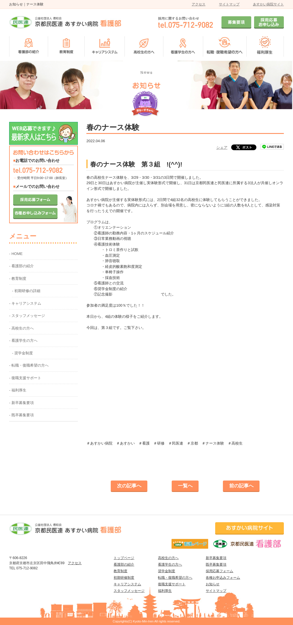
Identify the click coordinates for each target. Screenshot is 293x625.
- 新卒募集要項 (21, 403)
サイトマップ (229, 4)
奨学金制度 (166, 571)
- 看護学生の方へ (23, 340)
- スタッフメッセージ (27, 315)
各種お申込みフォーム (223, 578)
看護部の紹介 (124, 564)
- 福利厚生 (17, 390)
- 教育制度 (17, 278)
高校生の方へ (168, 558)
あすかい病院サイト (268, 4)
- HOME (16, 254)
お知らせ (212, 584)
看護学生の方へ (170, 564)
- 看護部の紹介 (21, 266)
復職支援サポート (171, 584)
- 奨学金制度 (22, 353)
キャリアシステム (127, 584)
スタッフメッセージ (129, 591)
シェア (221, 147)
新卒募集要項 (216, 558)
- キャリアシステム (25, 303)
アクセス (198, 4)
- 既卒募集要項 (21, 415)
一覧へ (185, 486)
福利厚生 (165, 591)
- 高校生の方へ (21, 328)
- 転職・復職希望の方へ (29, 365)
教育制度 (120, 571)
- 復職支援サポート (25, 378)
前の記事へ (241, 486)
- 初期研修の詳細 (26, 291)
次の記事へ (129, 486)
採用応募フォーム (219, 571)
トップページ (124, 558)
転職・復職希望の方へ (175, 578)
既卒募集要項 (216, 564)
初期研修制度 (124, 578)
